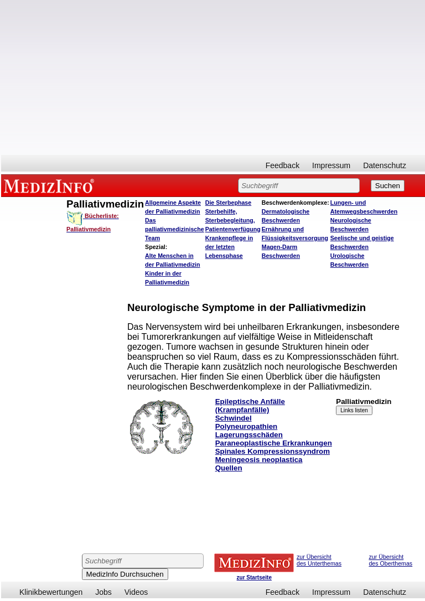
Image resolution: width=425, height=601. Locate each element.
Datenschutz (384, 165)
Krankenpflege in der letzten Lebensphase (229, 247)
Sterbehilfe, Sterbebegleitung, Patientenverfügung (233, 220)
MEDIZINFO (51, 185)
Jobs (103, 592)
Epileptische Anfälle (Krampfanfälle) (250, 405)
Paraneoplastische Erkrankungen (273, 443)
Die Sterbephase (228, 202)
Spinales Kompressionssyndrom (272, 451)
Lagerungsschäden (249, 435)
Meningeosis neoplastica (259, 459)
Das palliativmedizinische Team (174, 229)
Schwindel (233, 418)
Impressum (331, 165)
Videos (136, 592)
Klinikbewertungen (50, 592)
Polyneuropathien (246, 426)
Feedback (282, 165)
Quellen (228, 468)
